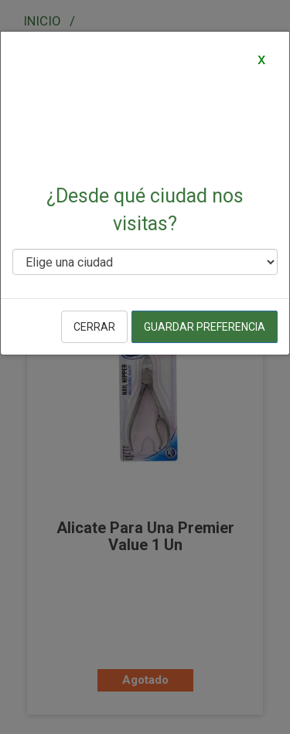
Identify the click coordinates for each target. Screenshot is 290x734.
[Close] (261, 58)
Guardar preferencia (204, 327)
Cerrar (94, 327)
